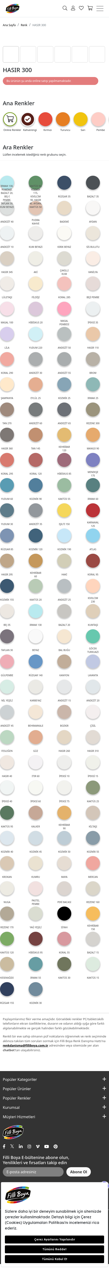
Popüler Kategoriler (20, 1079)
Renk (24, 25)
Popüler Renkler (17, 1098)
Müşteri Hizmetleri (19, 1116)
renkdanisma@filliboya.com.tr (25, 1045)
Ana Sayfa (9, 25)
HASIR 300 (39, 25)
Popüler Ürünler (17, 1088)
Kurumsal (11, 1107)
